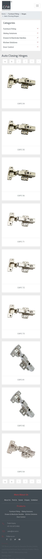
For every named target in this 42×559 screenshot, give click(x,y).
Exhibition (34, 499)
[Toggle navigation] (37, 5)
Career (20, 499)
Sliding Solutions (21, 33)
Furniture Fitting (21, 29)
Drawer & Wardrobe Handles (21, 38)
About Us (7, 499)
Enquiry (27, 499)
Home (4, 14)
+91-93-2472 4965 (13, 525)
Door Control (21, 47)
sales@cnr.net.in (13, 530)
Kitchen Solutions (21, 42)
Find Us (14, 499)
